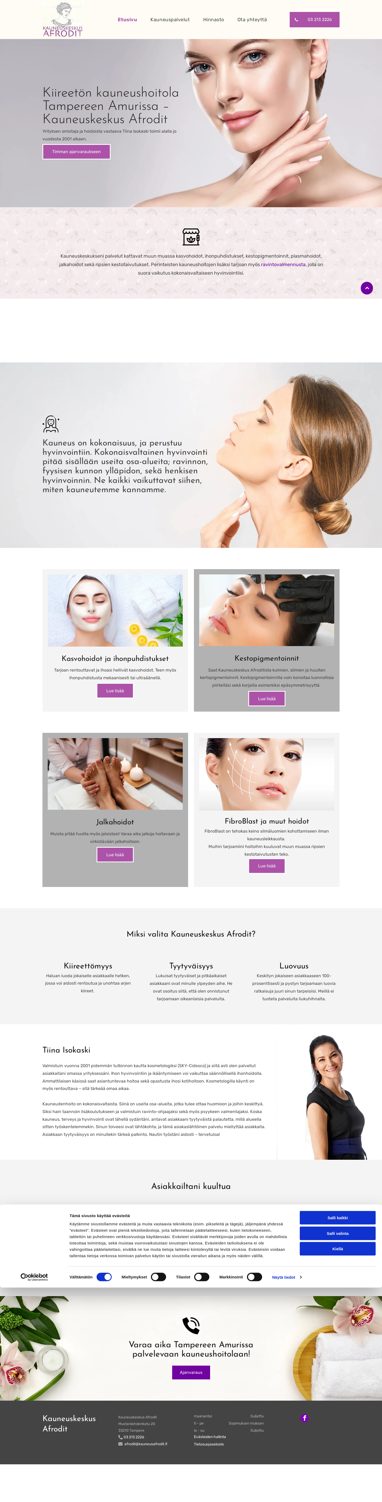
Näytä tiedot (283, 1491)
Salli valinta (338, 1447)
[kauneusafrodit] (115, 620)
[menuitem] (124, 19)
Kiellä (337, 1463)
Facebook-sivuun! (132, 1308)
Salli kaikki (338, 1432)
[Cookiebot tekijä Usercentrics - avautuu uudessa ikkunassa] (34, 1492)
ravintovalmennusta (283, 264)
